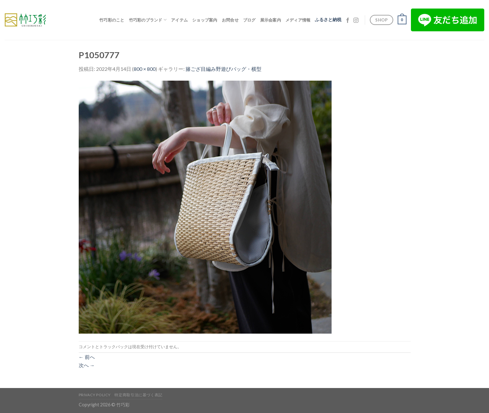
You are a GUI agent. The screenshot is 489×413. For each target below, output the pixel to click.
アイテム (179, 19)
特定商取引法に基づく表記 (138, 394)
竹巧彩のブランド (148, 20)
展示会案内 (270, 19)
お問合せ (230, 19)
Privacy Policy (95, 394)
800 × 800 (145, 69)
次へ (87, 365)
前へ (87, 357)
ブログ (249, 19)
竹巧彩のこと (112, 19)
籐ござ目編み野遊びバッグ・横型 (223, 69)
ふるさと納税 (328, 19)
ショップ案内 (204, 19)
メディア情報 (298, 19)
